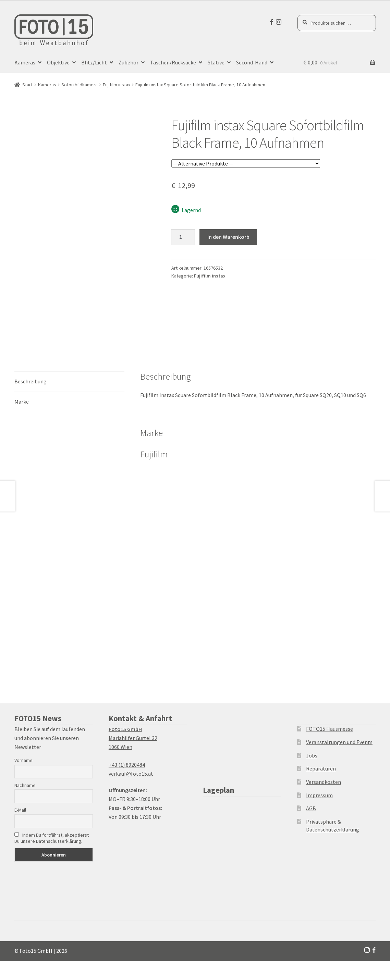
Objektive (58, 62)
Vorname (23, 760)
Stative (216, 62)
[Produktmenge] (183, 237)
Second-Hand (251, 62)
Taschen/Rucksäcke (173, 62)
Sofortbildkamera (79, 85)
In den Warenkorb (228, 236)
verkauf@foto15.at (131, 773)
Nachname (25, 785)
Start (27, 85)
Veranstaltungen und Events (339, 742)
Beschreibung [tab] (30, 381)
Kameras (24, 62)
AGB (311, 808)
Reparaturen (321, 768)
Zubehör (128, 62)
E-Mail (20, 810)
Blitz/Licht (94, 62)
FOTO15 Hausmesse (329, 728)
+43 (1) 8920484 (127, 764)
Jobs (311, 755)
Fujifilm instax (116, 85)
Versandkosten (323, 781)
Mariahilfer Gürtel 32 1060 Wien (133, 738)
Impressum (319, 795)
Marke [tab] (21, 401)
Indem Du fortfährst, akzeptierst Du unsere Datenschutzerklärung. (51, 838)
